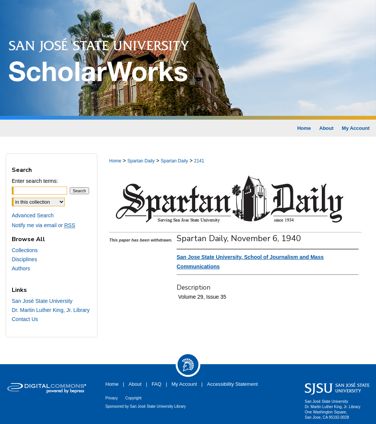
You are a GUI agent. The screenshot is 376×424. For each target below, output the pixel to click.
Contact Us (25, 319)
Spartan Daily (141, 161)
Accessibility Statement (232, 384)
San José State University (42, 301)
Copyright (133, 398)
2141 (199, 161)
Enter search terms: (35, 181)
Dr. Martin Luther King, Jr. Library (50, 310)
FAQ (156, 384)
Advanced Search (33, 215)
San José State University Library (158, 406)
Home (115, 161)
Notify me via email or (43, 225)
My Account (184, 384)
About (134, 384)
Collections (25, 250)
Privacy (111, 398)
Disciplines (24, 259)
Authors (21, 268)
